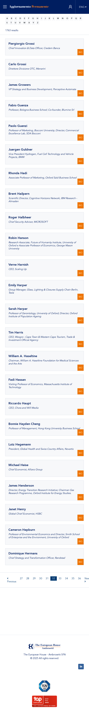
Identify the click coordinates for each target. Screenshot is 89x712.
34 (66, 578)
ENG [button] (81, 7)
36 (79, 578)
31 (47, 578)
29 (34, 578)
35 (73, 578)
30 (40, 578)
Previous (11, 580)
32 (53, 578)
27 (21, 578)
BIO (80, 52)
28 (27, 578)
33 (60, 578)
